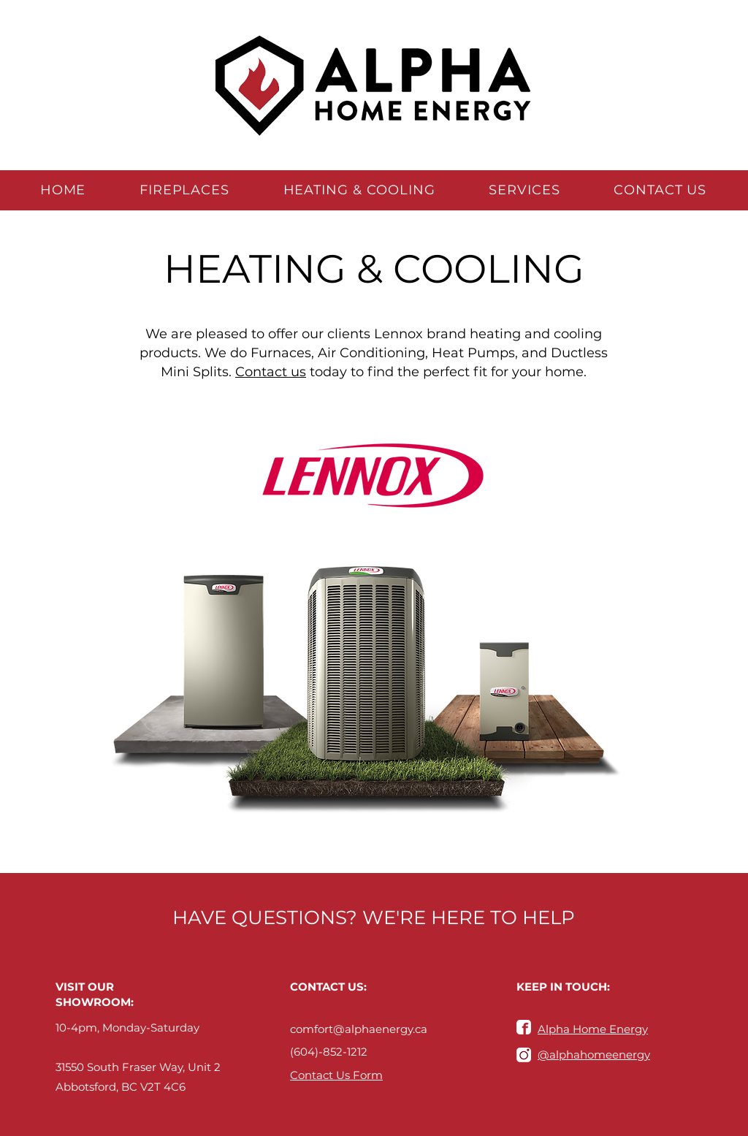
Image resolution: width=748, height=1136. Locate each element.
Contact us (270, 372)
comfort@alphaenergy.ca (358, 1029)
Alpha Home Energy (593, 1029)
